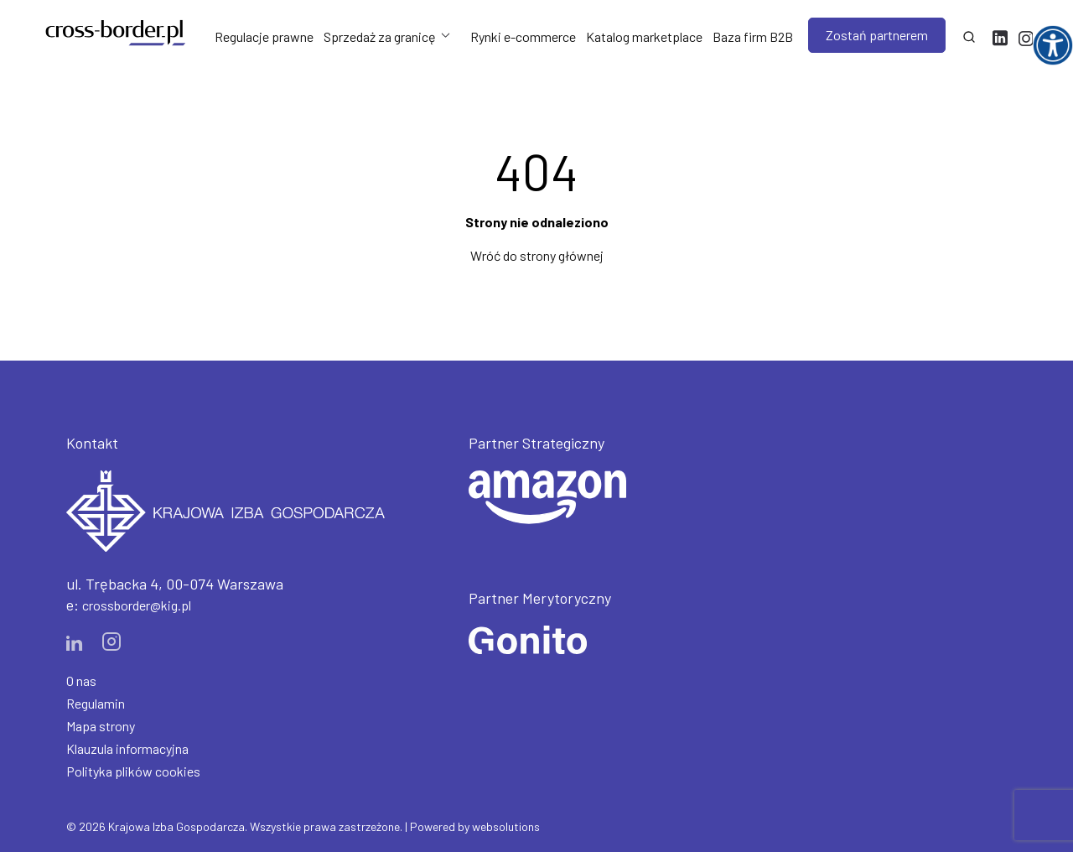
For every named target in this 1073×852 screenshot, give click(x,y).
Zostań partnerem (877, 35)
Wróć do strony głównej (537, 255)
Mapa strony (100, 726)
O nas (81, 680)
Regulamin (95, 703)
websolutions (506, 826)
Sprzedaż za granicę (380, 36)
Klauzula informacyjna (127, 748)
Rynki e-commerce (523, 36)
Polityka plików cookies (133, 771)
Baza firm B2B (753, 36)
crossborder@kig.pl (136, 605)
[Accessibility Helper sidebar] (1053, 45)
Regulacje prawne (264, 36)
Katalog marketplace (644, 36)
